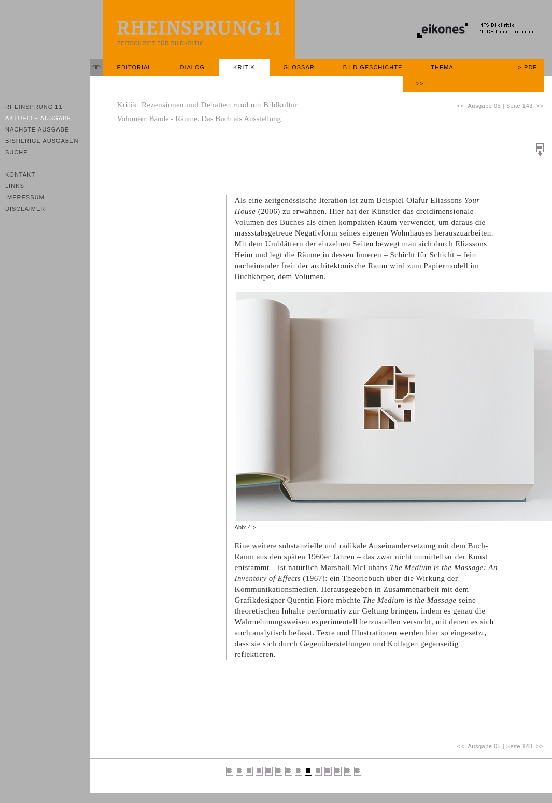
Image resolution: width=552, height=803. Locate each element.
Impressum (25, 197)
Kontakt (20, 174)
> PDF (527, 67)
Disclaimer (25, 209)
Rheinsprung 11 (34, 107)
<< (462, 106)
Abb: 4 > (245, 527)
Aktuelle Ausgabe (38, 118)
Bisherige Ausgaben (41, 141)
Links (14, 186)
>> (419, 83)
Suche (16, 152)
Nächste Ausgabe (37, 129)
